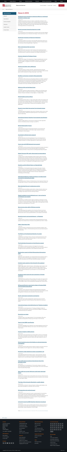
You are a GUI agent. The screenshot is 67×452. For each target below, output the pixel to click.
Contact (4, 421)
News (56, 1)
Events (36, 426)
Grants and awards (7, 21)
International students (23, 426)
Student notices (6, 27)
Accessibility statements (54, 439)
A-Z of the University (54, 421)
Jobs (36, 440)
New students (5, 435)
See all (52, 431)
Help (51, 436)
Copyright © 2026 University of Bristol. (9, 450)
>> (47, 410)
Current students (43, 5)
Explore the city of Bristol (39, 429)
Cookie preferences (53, 443)
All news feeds (6, 29)
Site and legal (52, 434)
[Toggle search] (61, 5)
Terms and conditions (54, 437)
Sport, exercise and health (24, 432)
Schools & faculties (28, 1)
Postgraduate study (22, 425)
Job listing (36, 443)
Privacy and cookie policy (54, 440)
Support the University (39, 434)
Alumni (54, 5)
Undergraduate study (23, 423)
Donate (36, 437)
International (6, 18)
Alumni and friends (38, 435)
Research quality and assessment (25, 441)
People (61, 1)
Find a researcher (22, 437)
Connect (4, 441)
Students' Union (22, 431)
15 (45, 410)
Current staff (49, 5)
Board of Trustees (38, 431)
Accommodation (22, 428)
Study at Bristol (13, 1)
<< (20, 410)
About (20, 1)
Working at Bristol (38, 441)
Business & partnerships (46, 1)
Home (5, 1)
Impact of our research (23, 440)
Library (20, 429)
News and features (20, 5)
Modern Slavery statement (55, 445)
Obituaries (5, 24)
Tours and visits (37, 425)
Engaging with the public (23, 443)
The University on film (39, 428)
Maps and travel (38, 423)
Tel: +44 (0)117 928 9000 (7, 431)
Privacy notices (53, 442)
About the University (39, 421)
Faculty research (22, 438)
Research (37, 1)
